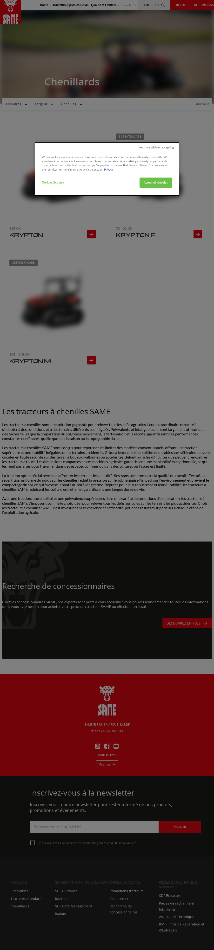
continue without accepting (156, 202)
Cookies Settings (53, 236)
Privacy (108, 223)
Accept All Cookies (156, 236)
